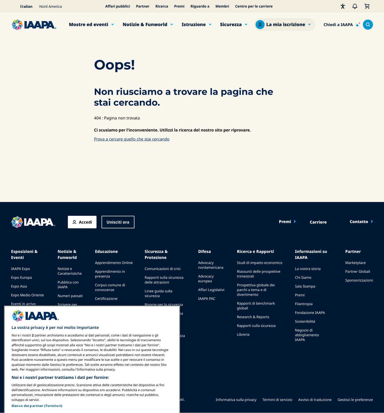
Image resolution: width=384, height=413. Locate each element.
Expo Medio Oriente (27, 295)
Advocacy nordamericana (210, 265)
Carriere (318, 222)
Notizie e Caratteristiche (70, 271)
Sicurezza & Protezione (156, 254)
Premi (179, 6)
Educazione (106, 251)
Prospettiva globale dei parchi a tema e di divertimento (256, 290)
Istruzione (194, 25)
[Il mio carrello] (367, 6)
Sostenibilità (305, 321)
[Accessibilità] (343, 6)
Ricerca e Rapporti (255, 251)
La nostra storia (308, 268)
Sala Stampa (305, 286)
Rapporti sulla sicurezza (256, 325)
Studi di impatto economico (259, 262)
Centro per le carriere (254, 6)
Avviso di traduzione (314, 399)
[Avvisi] (355, 6)
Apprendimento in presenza (110, 274)
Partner (142, 6)
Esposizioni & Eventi (24, 254)
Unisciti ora (118, 222)
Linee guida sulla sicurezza (158, 293)
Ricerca (162, 6)
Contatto (359, 221)
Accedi (85, 222)
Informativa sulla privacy (236, 399)
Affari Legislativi (211, 290)
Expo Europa (21, 277)
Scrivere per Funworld (67, 307)
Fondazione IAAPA (310, 312)
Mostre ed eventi (88, 25)
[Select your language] (23, 6)
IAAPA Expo (20, 268)
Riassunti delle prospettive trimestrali (258, 274)
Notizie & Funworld (145, 25)
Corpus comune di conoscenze (110, 287)
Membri (222, 6)
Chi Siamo (303, 277)
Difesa (204, 251)
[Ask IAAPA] (342, 25)
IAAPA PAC (206, 298)
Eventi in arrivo (23, 304)
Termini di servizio (277, 399)
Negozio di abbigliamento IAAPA (307, 335)
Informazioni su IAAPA (311, 254)
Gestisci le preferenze (355, 399)
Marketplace (355, 262)
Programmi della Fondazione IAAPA (110, 310)
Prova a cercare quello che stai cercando (131, 139)
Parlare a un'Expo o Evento (27, 315)
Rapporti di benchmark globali (256, 306)
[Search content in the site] (368, 25)
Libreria (243, 334)
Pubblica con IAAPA (68, 285)
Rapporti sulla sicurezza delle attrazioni (164, 280)
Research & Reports (253, 317)
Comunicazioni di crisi (163, 268)
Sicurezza (231, 25)
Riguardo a (199, 6)
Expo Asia (19, 286)
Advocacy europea (206, 279)
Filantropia (304, 304)
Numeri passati (70, 296)
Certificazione (106, 298)
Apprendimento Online (114, 262)
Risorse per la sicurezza (164, 304)
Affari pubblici (117, 6)
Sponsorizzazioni (359, 280)
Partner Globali (357, 271)
